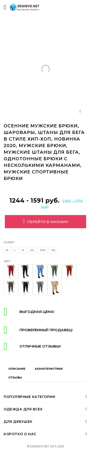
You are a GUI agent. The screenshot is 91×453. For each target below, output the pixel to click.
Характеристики (49, 368)
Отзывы (15, 377)
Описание (16, 368)
